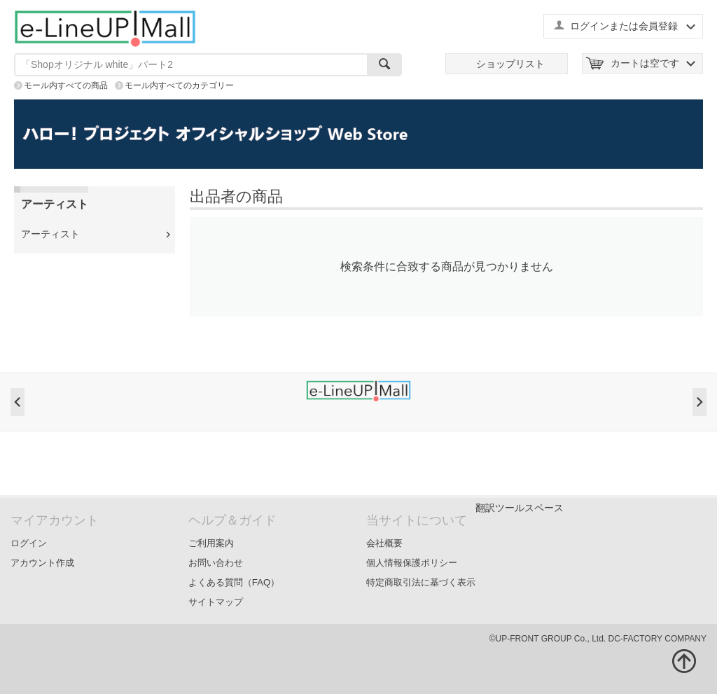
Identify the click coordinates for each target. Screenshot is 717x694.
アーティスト (50, 234)
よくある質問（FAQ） (234, 582)
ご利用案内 (211, 543)
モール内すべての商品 (66, 85)
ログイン (29, 543)
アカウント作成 (42, 562)
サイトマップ (215, 602)
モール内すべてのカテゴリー (179, 85)
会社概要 (384, 543)
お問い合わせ (215, 562)
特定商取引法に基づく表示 (420, 582)
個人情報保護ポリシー (411, 562)
